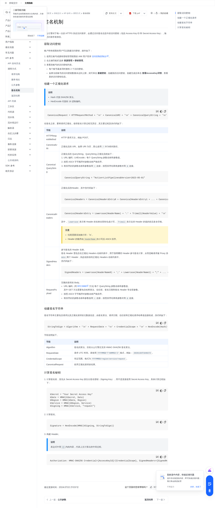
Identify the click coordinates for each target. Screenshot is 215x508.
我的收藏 (164, 13)
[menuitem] (19, 63)
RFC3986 (83, 286)
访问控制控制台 (100, 56)
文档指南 (29, 3)
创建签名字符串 (184, 22)
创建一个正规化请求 (187, 17)
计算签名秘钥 (183, 27)
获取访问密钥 (183, 13)
